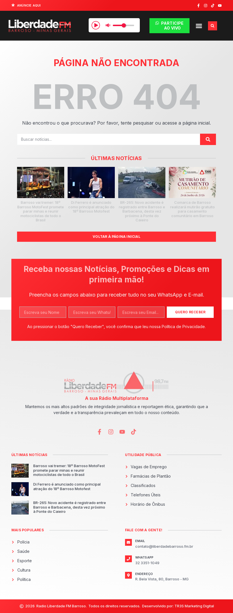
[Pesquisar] (208, 139)
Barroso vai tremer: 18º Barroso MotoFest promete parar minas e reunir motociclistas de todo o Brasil (40, 211)
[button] (199, 26)
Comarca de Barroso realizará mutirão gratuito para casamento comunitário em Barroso (192, 209)
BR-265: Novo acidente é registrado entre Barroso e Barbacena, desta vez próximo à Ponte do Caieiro (142, 211)
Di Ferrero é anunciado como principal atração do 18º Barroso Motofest (91, 206)
